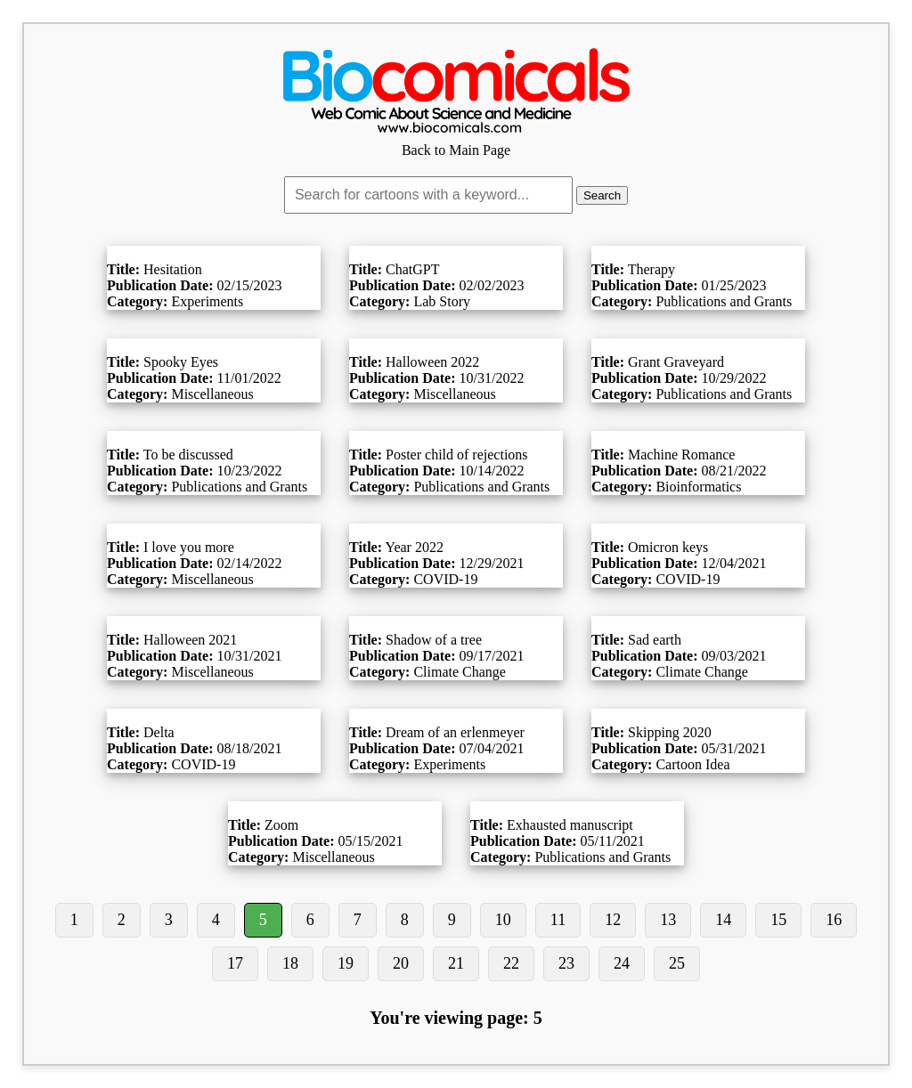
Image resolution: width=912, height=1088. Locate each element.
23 (566, 963)
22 (511, 963)
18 (290, 963)
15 (778, 920)
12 (613, 920)
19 (346, 963)
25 (677, 963)
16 (834, 920)
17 (235, 963)
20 (401, 963)
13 (668, 920)
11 (558, 920)
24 (622, 963)
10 (503, 920)
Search (602, 195)
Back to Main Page (456, 142)
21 (456, 963)
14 (723, 920)
